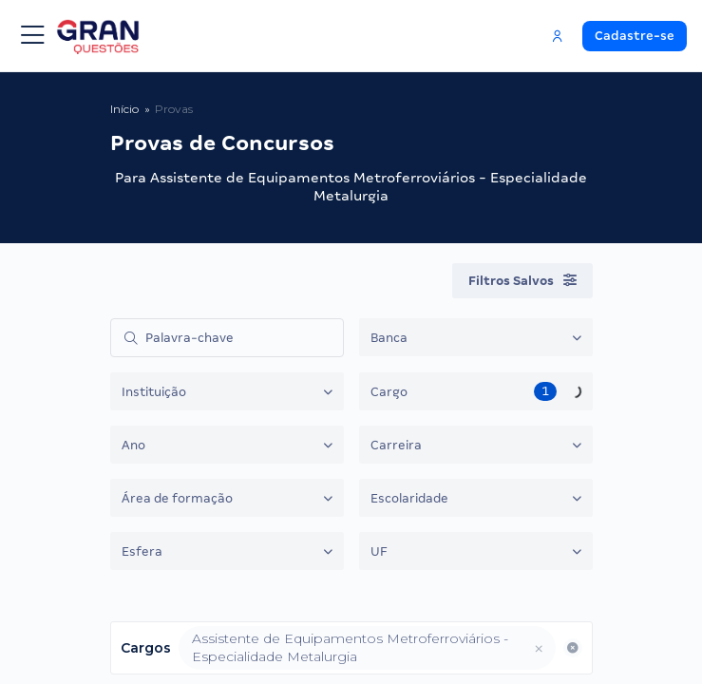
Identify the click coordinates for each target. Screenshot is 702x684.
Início (124, 109)
